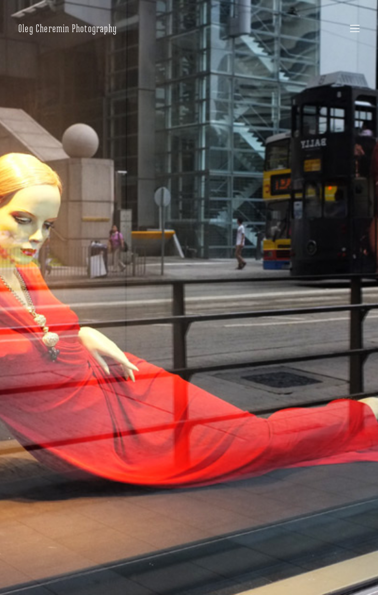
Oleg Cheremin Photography (67, 28)
